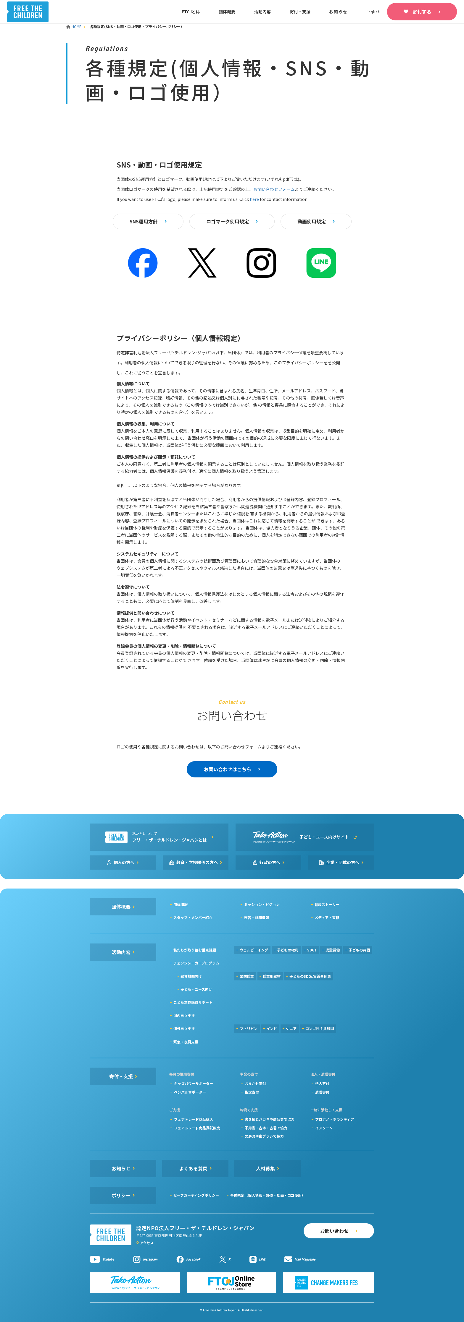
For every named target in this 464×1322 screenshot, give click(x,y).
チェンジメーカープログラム (196, 962)
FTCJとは (191, 11)
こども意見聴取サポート (192, 1002)
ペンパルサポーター (190, 1091)
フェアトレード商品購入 (193, 1119)
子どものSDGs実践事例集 (310, 976)
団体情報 (180, 904)
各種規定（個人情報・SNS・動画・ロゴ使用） (267, 1195)
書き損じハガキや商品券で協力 (269, 1119)
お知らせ (338, 11)
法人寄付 (322, 1083)
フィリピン (248, 1028)
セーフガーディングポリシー (196, 1195)
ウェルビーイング (254, 949)
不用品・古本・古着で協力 (266, 1127)
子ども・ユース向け (196, 989)
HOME (74, 26)
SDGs (312, 949)
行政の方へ (270, 862)
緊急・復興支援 (185, 1041)
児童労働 (333, 949)
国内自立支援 (184, 1015)
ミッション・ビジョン (262, 904)
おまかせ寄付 (255, 1083)
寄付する (422, 11)
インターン (324, 1127)
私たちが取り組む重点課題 (194, 949)
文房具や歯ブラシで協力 (264, 1136)
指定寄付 (252, 1091)
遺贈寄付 (322, 1091)
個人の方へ (124, 862)
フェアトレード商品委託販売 (197, 1127)
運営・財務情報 (256, 917)
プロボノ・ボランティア (334, 1119)
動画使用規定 (311, 221)
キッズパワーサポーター (193, 1083)
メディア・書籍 (327, 917)
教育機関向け (191, 976)
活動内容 (262, 11)
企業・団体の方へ (342, 862)
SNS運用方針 (144, 221)
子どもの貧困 (359, 949)
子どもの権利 (287, 949)
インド (271, 1028)
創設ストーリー (327, 904)
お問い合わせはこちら (227, 769)
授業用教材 (272, 976)
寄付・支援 (300, 11)
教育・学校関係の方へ (197, 862)
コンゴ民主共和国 (319, 1028)
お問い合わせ (334, 1230)
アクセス (147, 1242)
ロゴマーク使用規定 (227, 221)
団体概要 (227, 11)
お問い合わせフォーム (274, 189)
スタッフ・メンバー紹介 (192, 917)
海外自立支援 (184, 1028)
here (254, 199)
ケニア (291, 1028)
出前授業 (247, 976)
